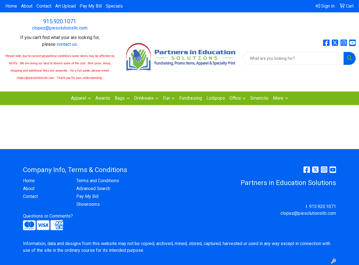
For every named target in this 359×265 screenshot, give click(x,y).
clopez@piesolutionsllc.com (60, 28)
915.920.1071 (59, 21)
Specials (114, 6)
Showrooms (88, 204)
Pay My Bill (91, 6)
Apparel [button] (78, 98)
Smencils (259, 98)
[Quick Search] (293, 58)
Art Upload (65, 6)
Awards (102, 98)
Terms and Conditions (97, 180)
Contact (43, 6)
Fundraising (190, 98)
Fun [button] (166, 98)
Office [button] (235, 98)
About (27, 6)
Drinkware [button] (144, 98)
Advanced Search (93, 188)
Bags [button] (120, 98)
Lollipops (215, 98)
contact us (67, 44)
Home (11, 6)
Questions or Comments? (48, 216)
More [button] (278, 98)
